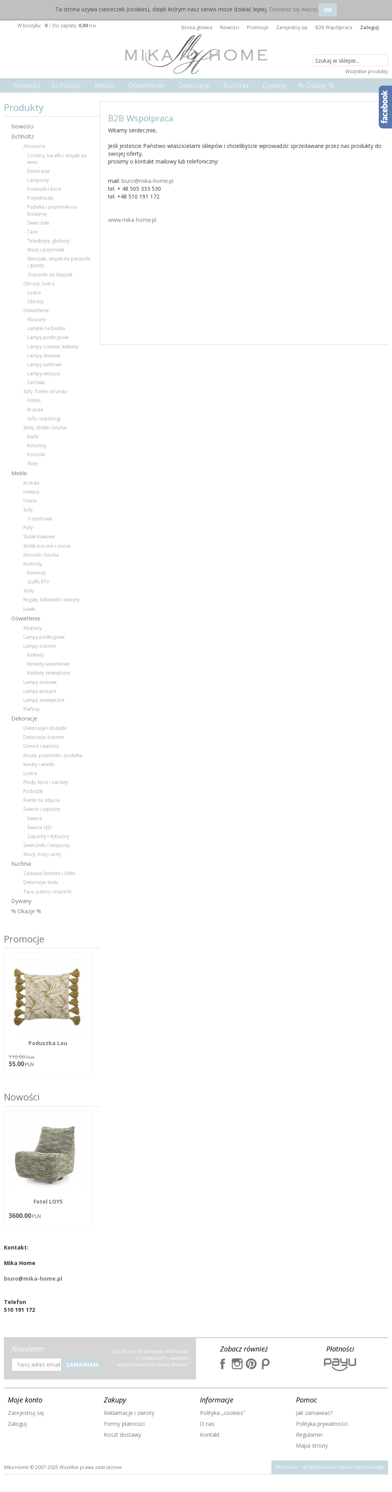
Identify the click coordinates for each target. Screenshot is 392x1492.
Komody (32, 564)
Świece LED (39, 827)
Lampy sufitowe (44, 364)
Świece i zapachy (41, 809)
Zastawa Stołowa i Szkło (49, 873)
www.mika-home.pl (132, 219)
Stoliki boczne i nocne (47, 546)
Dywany (274, 85)
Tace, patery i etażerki (47, 891)
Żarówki (36, 382)
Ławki (29, 609)
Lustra (34, 292)
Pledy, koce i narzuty (45, 782)
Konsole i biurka (41, 555)
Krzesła (35, 409)
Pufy (28, 527)
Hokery (31, 492)
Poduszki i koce (44, 189)
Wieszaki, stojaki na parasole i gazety (59, 262)
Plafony (31, 709)
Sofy (28, 509)
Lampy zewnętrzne (44, 700)
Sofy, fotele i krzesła (45, 391)
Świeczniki (38, 223)
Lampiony (38, 180)
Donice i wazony (41, 746)
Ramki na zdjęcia (41, 800)
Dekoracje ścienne (43, 737)
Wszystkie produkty (366, 71)
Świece (34, 818)
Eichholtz (66, 85)
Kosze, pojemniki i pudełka (52, 755)
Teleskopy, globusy (48, 240)
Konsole (36, 454)
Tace (32, 231)
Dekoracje (194, 85)
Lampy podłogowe (48, 337)
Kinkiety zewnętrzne (48, 673)
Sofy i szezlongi (44, 418)
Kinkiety (35, 655)
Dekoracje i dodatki (44, 728)
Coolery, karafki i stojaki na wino (56, 158)
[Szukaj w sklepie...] (350, 61)
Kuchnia (235, 85)
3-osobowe (39, 518)
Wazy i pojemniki (45, 249)
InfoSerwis (286, 1467)
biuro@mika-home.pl (147, 181)
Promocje (24, 938)
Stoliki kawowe (39, 536)
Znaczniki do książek (49, 274)
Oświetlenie (146, 85)
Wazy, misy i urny (42, 854)
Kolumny (36, 445)
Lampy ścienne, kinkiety (53, 346)
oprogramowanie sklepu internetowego (342, 1467)
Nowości (27, 85)
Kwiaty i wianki (38, 764)
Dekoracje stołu (40, 882)
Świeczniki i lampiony (46, 845)
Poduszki (33, 791)
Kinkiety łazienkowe (48, 664)
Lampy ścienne (39, 646)
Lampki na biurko (46, 328)
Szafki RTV (38, 581)
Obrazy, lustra (38, 283)
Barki (32, 436)
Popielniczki (40, 198)
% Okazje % (316, 85)
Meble (104, 85)
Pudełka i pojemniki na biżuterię (52, 210)
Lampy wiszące (43, 373)
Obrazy (35, 301)
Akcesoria (34, 146)
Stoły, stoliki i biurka (44, 427)
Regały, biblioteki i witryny (51, 599)
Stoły (32, 463)
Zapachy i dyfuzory (48, 836)
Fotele (34, 400)
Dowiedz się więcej (293, 9)
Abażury (36, 319)
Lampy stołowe (44, 355)
